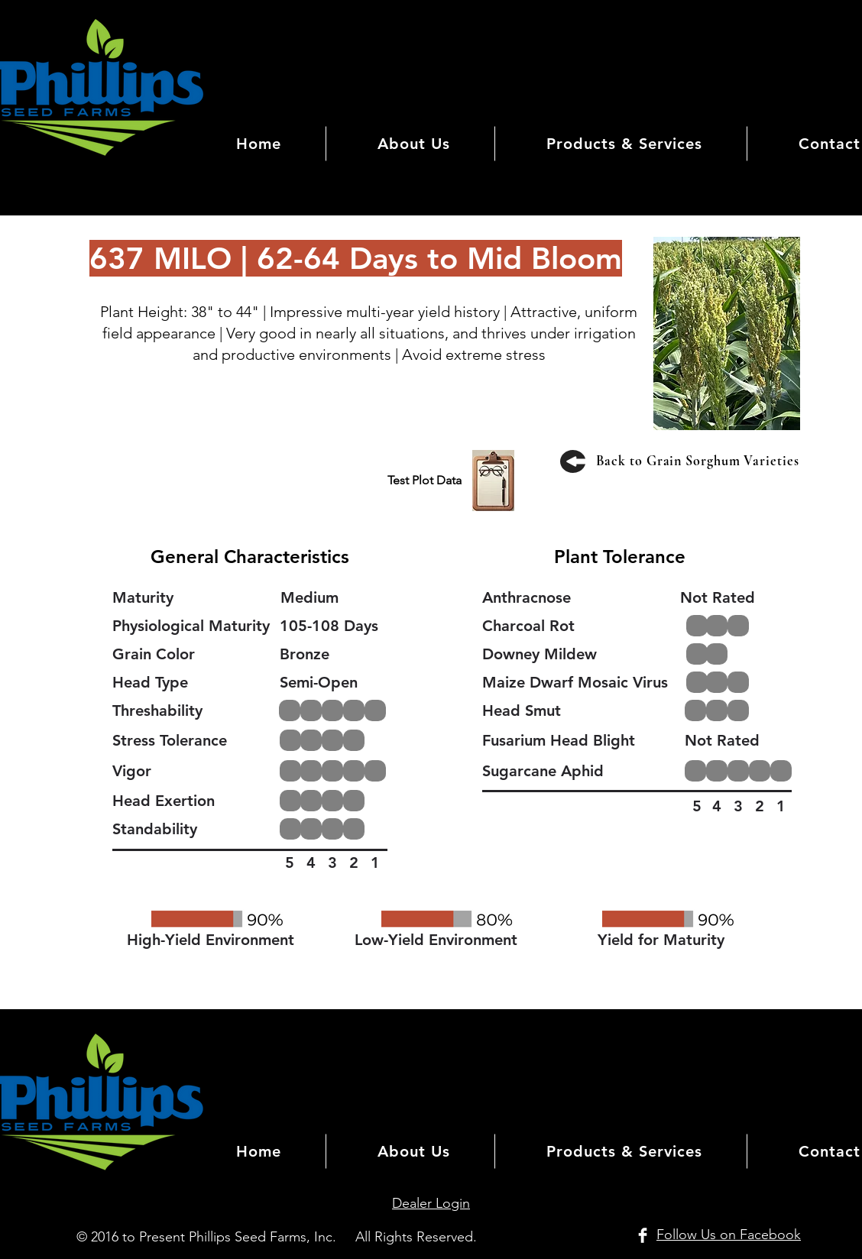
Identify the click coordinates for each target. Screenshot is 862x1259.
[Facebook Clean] (642, 1235)
